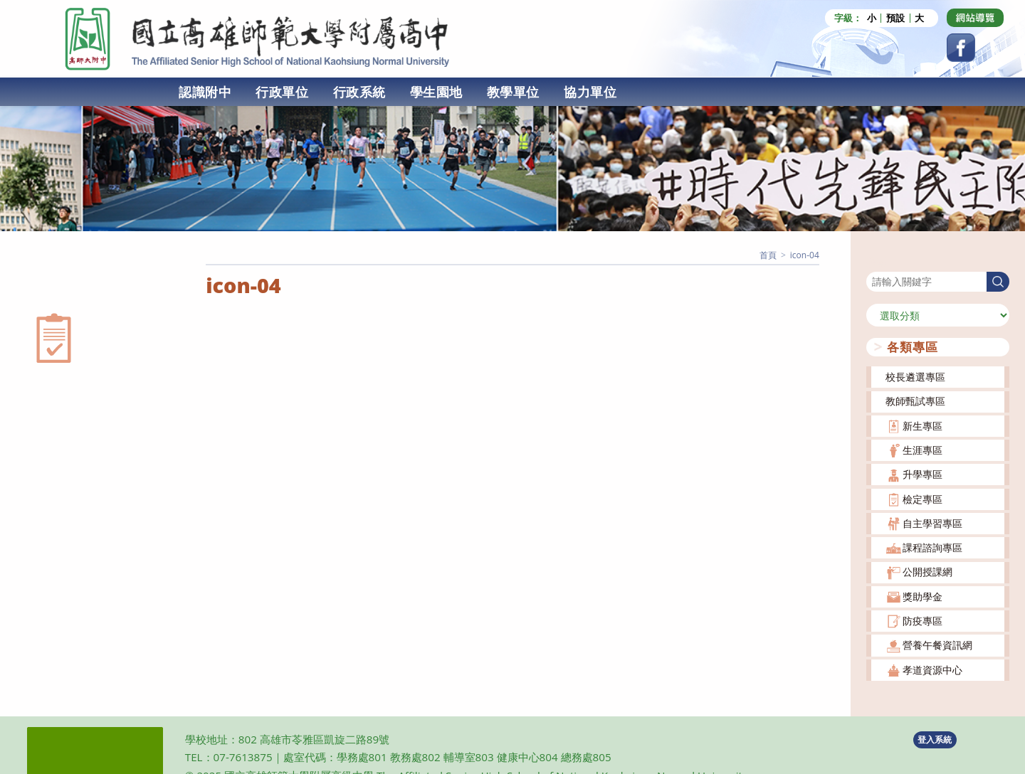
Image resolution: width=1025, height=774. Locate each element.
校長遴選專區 (915, 376)
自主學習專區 (932, 523)
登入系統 (935, 739)
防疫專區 (922, 620)
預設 (895, 18)
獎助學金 (922, 596)
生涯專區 (922, 450)
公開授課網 (927, 571)
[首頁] (768, 255)
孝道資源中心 (932, 670)
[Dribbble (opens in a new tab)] (975, 18)
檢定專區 (922, 499)
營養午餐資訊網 (937, 645)
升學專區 (922, 474)
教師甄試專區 (915, 401)
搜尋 (876, 262)
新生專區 (922, 426)
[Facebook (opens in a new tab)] (961, 47)
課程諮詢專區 (932, 547)
